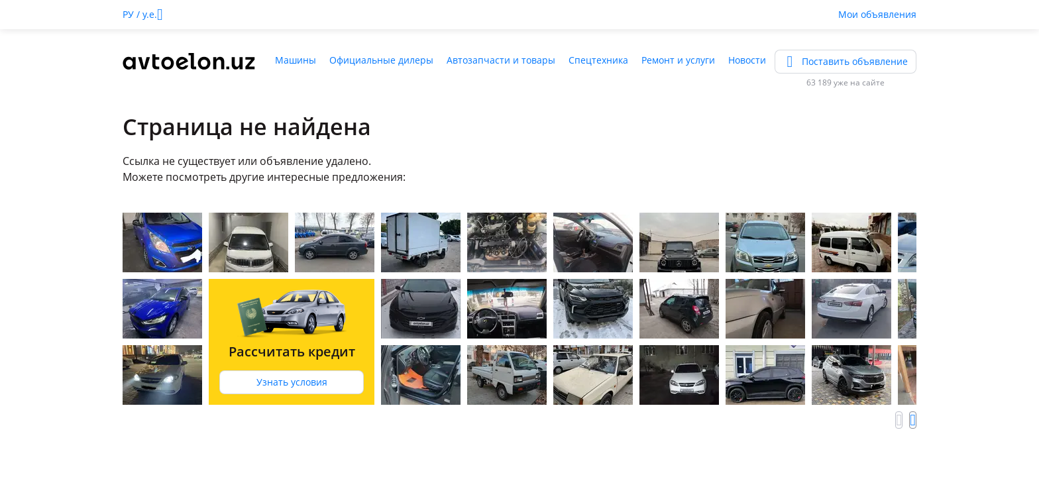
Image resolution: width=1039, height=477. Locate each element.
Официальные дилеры (381, 60)
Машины (295, 60)
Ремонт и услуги (678, 60)
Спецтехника (598, 60)
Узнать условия (291, 382)
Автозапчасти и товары (501, 60)
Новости (747, 60)
